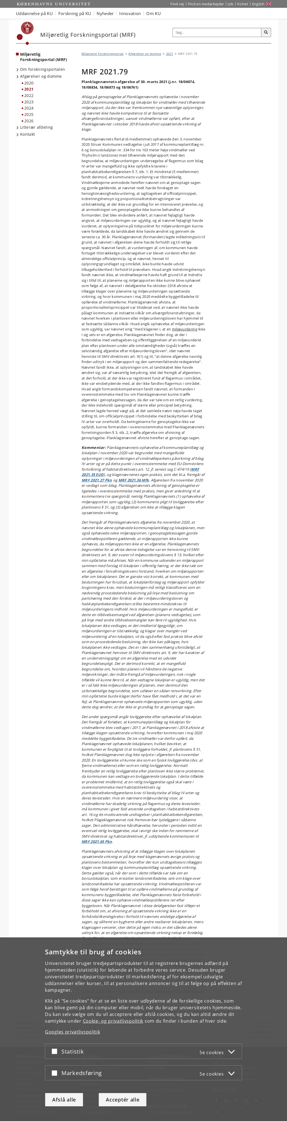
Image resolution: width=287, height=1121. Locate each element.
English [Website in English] (258, 3)
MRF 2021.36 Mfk (133, 480)
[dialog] (143, 1029)
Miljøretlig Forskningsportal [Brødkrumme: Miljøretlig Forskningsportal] (102, 54)
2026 (29, 120)
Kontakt (27, 134)
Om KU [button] (153, 13)
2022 (29, 95)
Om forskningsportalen (42, 69)
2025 (29, 114)
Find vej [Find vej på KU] (177, 3)
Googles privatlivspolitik (72, 1032)
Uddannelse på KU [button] (34, 13)
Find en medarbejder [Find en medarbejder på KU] (206, 3)
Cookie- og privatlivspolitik (113, 1021)
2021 (29, 89)
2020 (29, 83)
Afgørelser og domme (41, 76)
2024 (29, 108)
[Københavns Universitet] (25, 33)
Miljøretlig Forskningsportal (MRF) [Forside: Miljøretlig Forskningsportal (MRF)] (43, 57)
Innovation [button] (130, 13)
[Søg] (266, 32)
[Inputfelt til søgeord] (217, 32)
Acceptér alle (122, 1099)
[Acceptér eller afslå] (56, 1051)
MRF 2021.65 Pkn (97, 841)
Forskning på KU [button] (74, 13)
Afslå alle (64, 1099)
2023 (29, 101)
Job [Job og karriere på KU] (230, 3)
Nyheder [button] (105, 13)
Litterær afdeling (36, 127)
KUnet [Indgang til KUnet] (242, 3)
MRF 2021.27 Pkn (97, 480)
